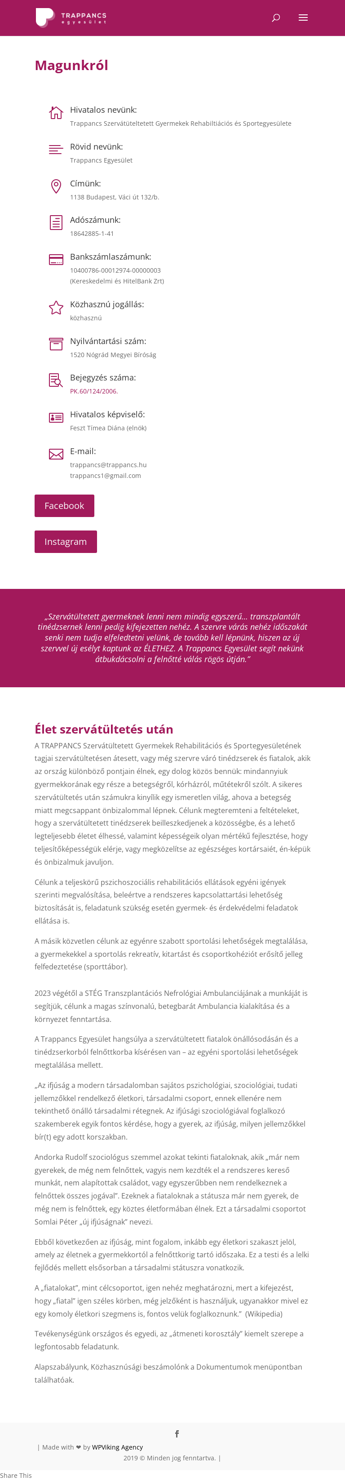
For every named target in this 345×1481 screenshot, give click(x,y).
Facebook (64, 506)
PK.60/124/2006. (94, 391)
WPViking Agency (117, 1447)
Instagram (65, 541)
